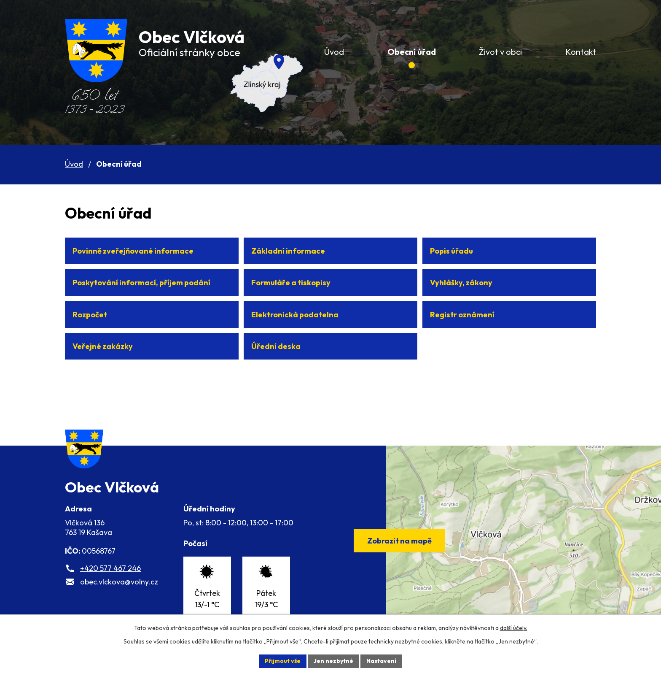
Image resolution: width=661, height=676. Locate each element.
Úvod (74, 164)
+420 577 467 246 (110, 568)
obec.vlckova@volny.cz (119, 582)
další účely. (513, 628)
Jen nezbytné (333, 661)
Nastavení (381, 661)
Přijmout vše (283, 661)
